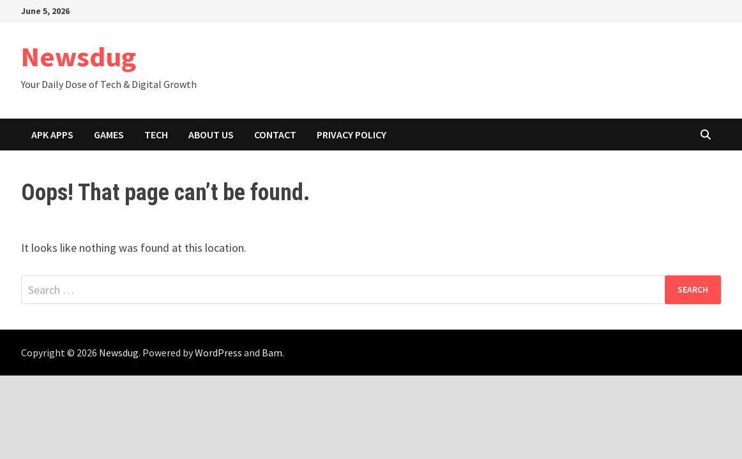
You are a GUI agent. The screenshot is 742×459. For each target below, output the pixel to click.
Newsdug (78, 56)
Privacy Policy (351, 134)
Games (109, 134)
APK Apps (52, 134)
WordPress (218, 352)
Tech (156, 134)
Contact (275, 134)
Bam (272, 352)
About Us (211, 134)
